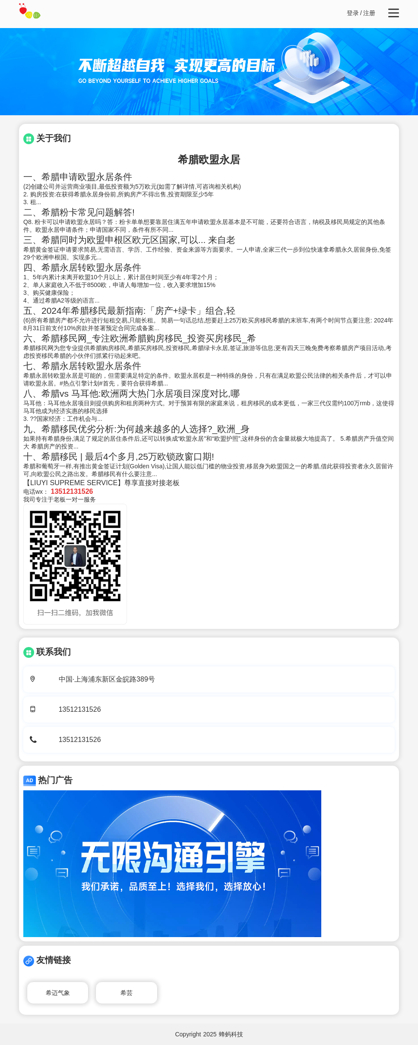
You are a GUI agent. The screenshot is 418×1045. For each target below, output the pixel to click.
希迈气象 (58, 992)
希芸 (126, 992)
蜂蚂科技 (231, 1034)
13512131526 (80, 709)
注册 (369, 12)
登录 (353, 12)
